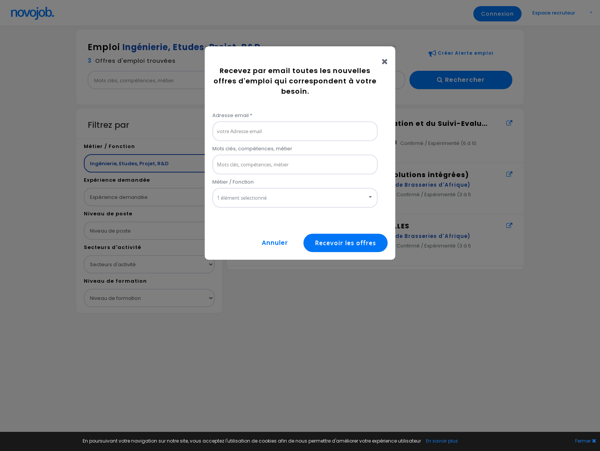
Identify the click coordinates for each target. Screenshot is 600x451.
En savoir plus (442, 441)
